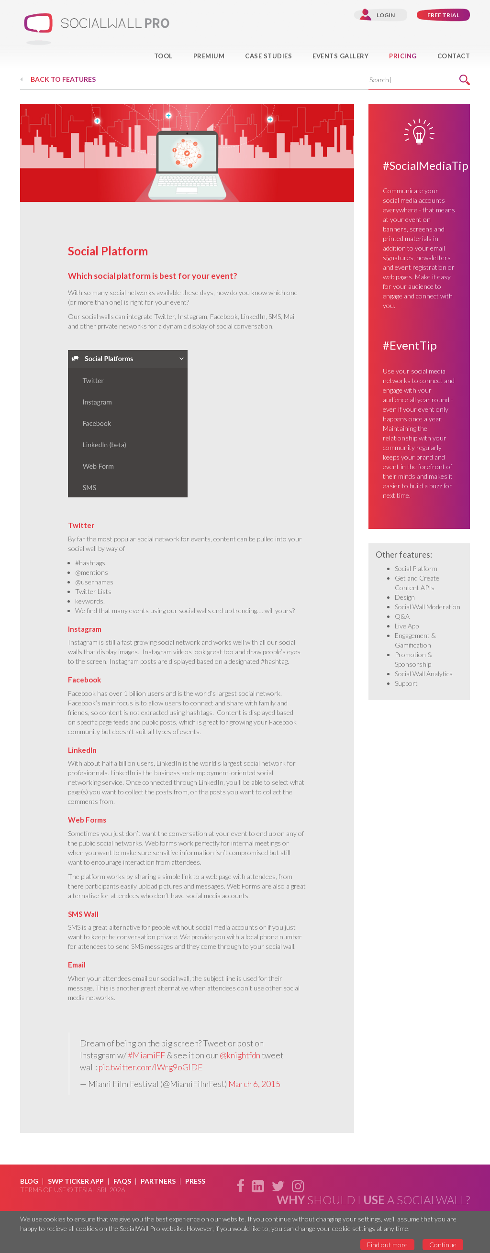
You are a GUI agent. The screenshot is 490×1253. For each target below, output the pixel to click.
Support (406, 683)
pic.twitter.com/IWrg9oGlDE (151, 1067)
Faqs (122, 1181)
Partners (158, 1181)
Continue (443, 1245)
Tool (163, 56)
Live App (407, 626)
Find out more (387, 1245)
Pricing (403, 56)
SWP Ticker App (76, 1181)
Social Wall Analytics (424, 674)
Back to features (63, 79)
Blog (29, 1181)
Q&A (402, 616)
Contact (453, 56)
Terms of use (43, 1190)
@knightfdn (240, 1055)
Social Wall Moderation (427, 607)
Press (195, 1181)
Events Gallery (340, 56)
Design (405, 597)
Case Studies (268, 56)
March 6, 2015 (254, 1084)
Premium (209, 56)
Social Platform (416, 568)
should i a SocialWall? (373, 1200)
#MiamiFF (146, 1055)
